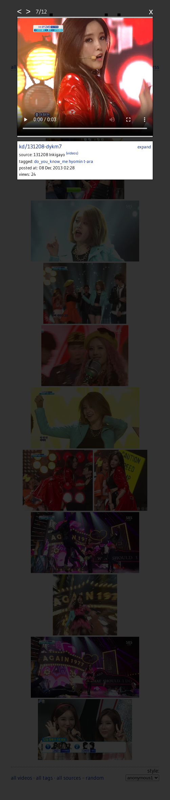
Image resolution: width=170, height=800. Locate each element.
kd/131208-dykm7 (40, 146)
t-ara (88, 161)
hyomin (76, 161)
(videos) (72, 153)
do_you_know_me (51, 161)
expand (144, 146)
